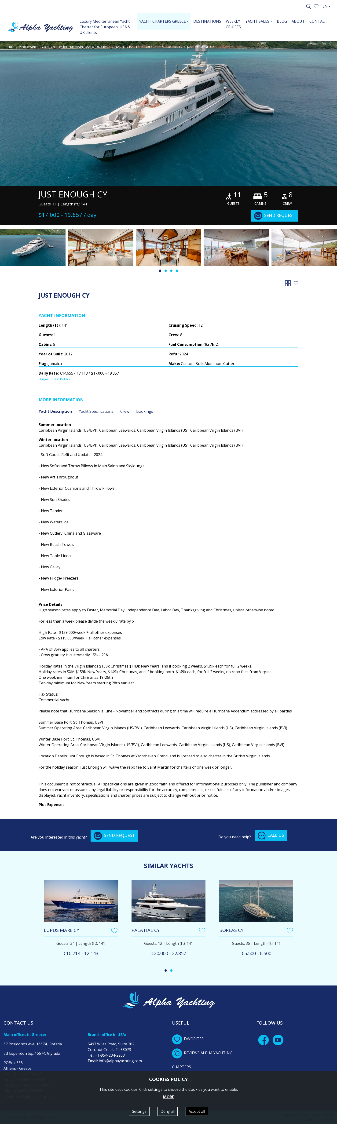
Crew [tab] (124, 411)
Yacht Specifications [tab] (96, 411)
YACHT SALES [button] (257, 21)
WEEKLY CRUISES (233, 24)
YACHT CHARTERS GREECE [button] (162, 21)
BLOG (282, 21)
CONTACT (318, 21)
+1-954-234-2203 (110, 1055)
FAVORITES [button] (188, 1038)
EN (325, 6)
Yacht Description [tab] (55, 411)
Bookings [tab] (144, 411)
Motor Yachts (171, 46)
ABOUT (298, 21)
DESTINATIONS (207, 21)
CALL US (271, 835)
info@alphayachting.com (120, 1060)
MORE (168, 1096)
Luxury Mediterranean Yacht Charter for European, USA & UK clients (105, 27)
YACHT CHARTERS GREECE (136, 46)
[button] (316, 5)
